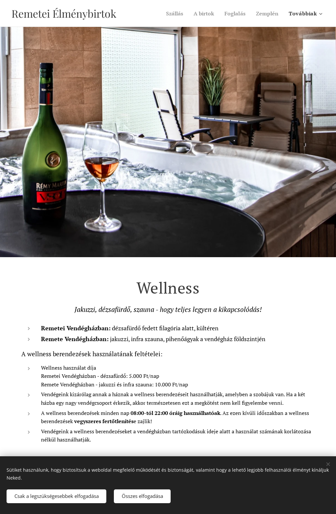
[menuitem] (170, 13)
